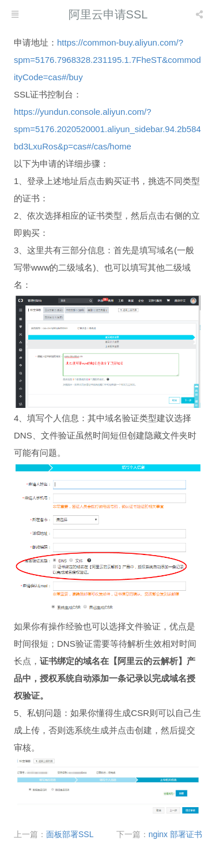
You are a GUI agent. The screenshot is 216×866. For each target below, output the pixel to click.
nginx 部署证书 (175, 834)
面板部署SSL (69, 834)
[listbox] (200, 14)
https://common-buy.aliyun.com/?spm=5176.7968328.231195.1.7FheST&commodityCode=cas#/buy (107, 60)
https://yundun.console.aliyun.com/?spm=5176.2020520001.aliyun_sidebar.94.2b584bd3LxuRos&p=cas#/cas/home (107, 129)
